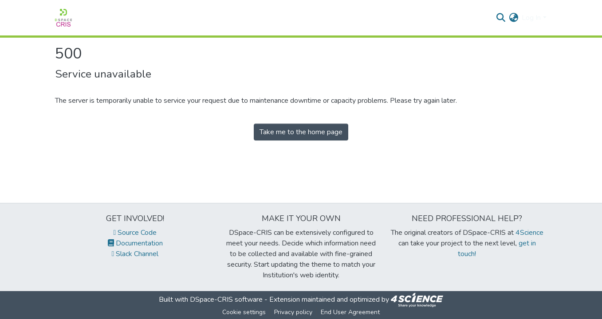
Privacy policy (293, 312)
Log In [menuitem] (531, 18)
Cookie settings (244, 312)
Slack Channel (135, 254)
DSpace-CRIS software (226, 299)
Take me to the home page (301, 132)
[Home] (63, 18)
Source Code (135, 232)
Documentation (135, 243)
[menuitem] (513, 17)
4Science (529, 232)
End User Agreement (350, 312)
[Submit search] (500, 17)
